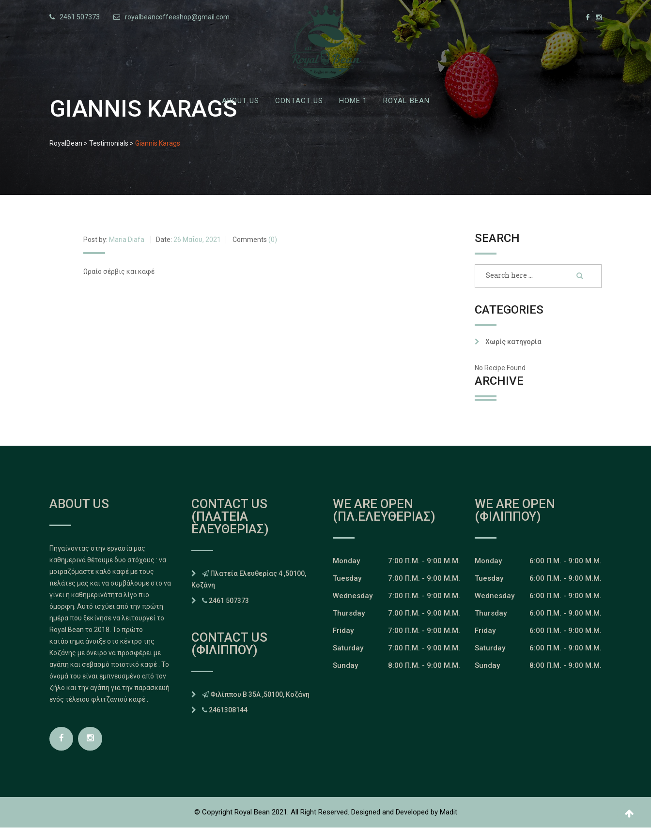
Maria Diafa (126, 239)
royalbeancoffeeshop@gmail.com (177, 17)
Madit (448, 812)
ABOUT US (240, 100)
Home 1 (353, 100)
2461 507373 (80, 17)
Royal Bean (406, 100)
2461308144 (228, 710)
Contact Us (299, 100)
